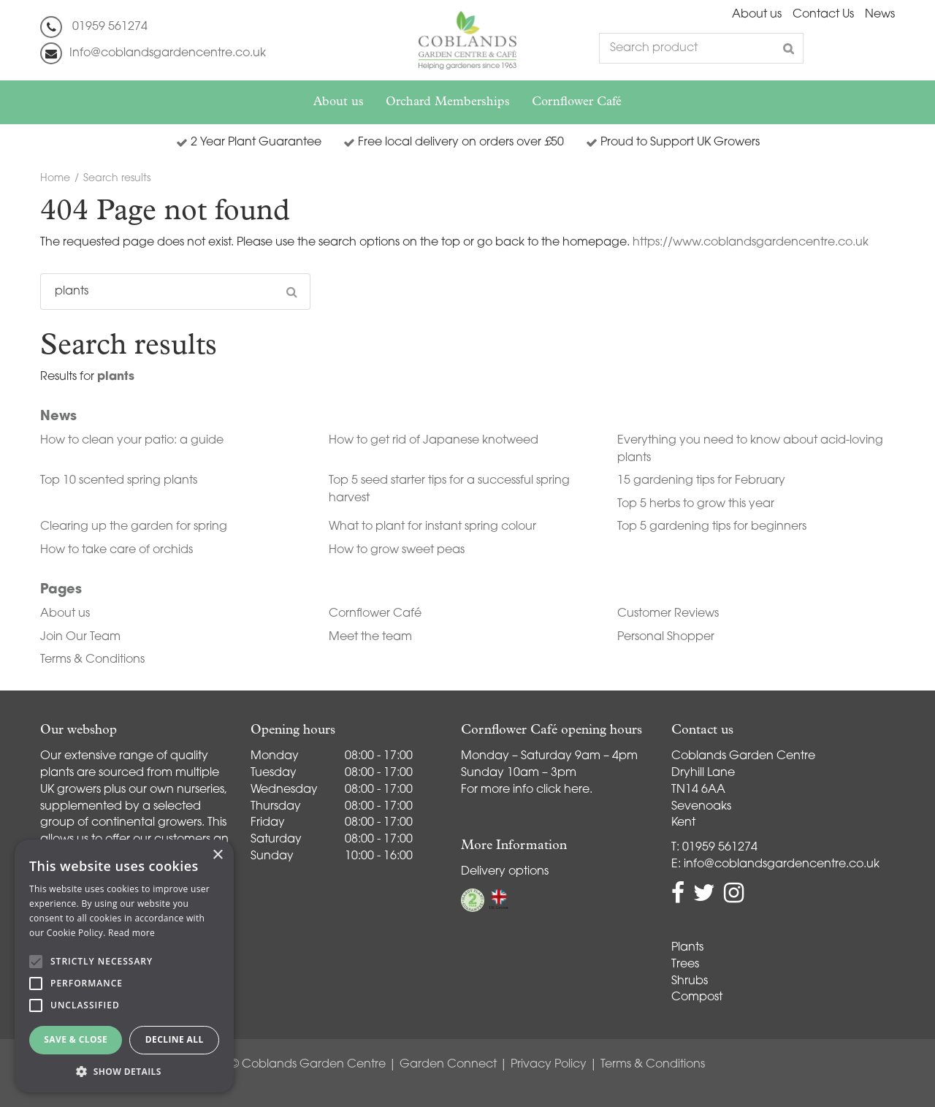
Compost (696, 997)
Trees (685, 964)
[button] (124, 1071)
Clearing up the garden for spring (133, 527)
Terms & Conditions (92, 660)
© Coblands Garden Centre (308, 1064)
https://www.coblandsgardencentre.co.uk (751, 242)
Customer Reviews (668, 614)
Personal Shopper (665, 637)
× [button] (217, 855)
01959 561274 (110, 27)
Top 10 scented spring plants (118, 481)
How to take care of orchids (116, 550)
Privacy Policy (549, 1064)
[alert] (124, 966)
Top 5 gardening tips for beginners (711, 527)
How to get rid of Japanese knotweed (433, 440)
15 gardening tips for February (701, 481)
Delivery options (505, 872)
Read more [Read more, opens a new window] (131, 933)
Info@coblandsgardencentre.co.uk (167, 53)
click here (562, 790)
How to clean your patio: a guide (132, 440)
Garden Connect (448, 1064)
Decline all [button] (174, 1039)
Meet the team (370, 637)
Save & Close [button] (75, 1039)
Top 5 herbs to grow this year (695, 504)
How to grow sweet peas (397, 550)
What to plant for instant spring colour (432, 527)
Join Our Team (80, 637)
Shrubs (689, 981)
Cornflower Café (375, 614)
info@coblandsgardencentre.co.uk (781, 864)
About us (65, 614)
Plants (687, 948)
